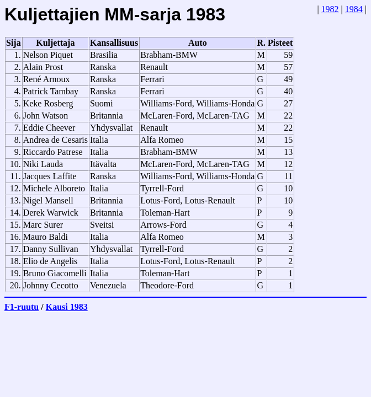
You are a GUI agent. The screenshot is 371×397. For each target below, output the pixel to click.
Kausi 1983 (67, 307)
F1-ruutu (21, 307)
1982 (330, 9)
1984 (354, 9)
